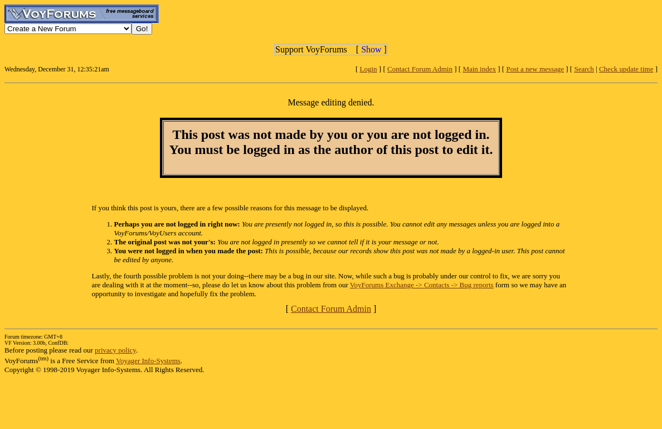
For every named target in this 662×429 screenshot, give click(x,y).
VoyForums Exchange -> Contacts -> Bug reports (422, 285)
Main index (479, 69)
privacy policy (115, 350)
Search (583, 69)
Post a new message (535, 69)
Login (368, 69)
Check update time (626, 69)
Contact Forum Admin (419, 69)
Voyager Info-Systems (148, 360)
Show (371, 49)
